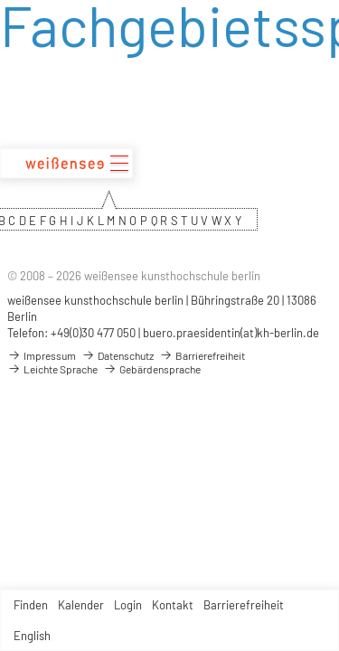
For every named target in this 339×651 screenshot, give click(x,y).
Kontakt (172, 605)
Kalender (81, 605)
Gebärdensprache (152, 369)
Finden (31, 605)
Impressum (41, 355)
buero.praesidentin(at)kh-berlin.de (231, 333)
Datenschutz (117, 355)
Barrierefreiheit (243, 605)
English (32, 635)
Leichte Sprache (52, 369)
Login (128, 605)
